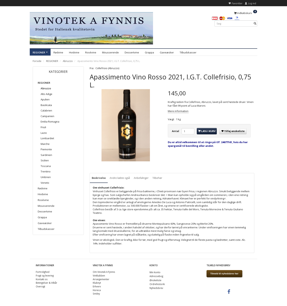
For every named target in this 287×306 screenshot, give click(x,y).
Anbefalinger (141, 178)
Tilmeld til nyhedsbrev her (224, 273)
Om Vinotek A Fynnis (104, 271)
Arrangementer (101, 279)
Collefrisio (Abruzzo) (107, 68)
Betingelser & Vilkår (46, 282)
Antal (176, 131)
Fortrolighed (42, 271)
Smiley (96, 293)
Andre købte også (120, 178)
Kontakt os (42, 279)
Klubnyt (97, 282)
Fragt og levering (45, 275)
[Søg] (255, 23)
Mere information (178, 111)
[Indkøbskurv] (245, 12)
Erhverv (97, 286)
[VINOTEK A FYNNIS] (91, 27)
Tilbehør (157, 178)
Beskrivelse (99, 178)
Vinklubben (99, 275)
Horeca (97, 290)
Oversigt (40, 286)
